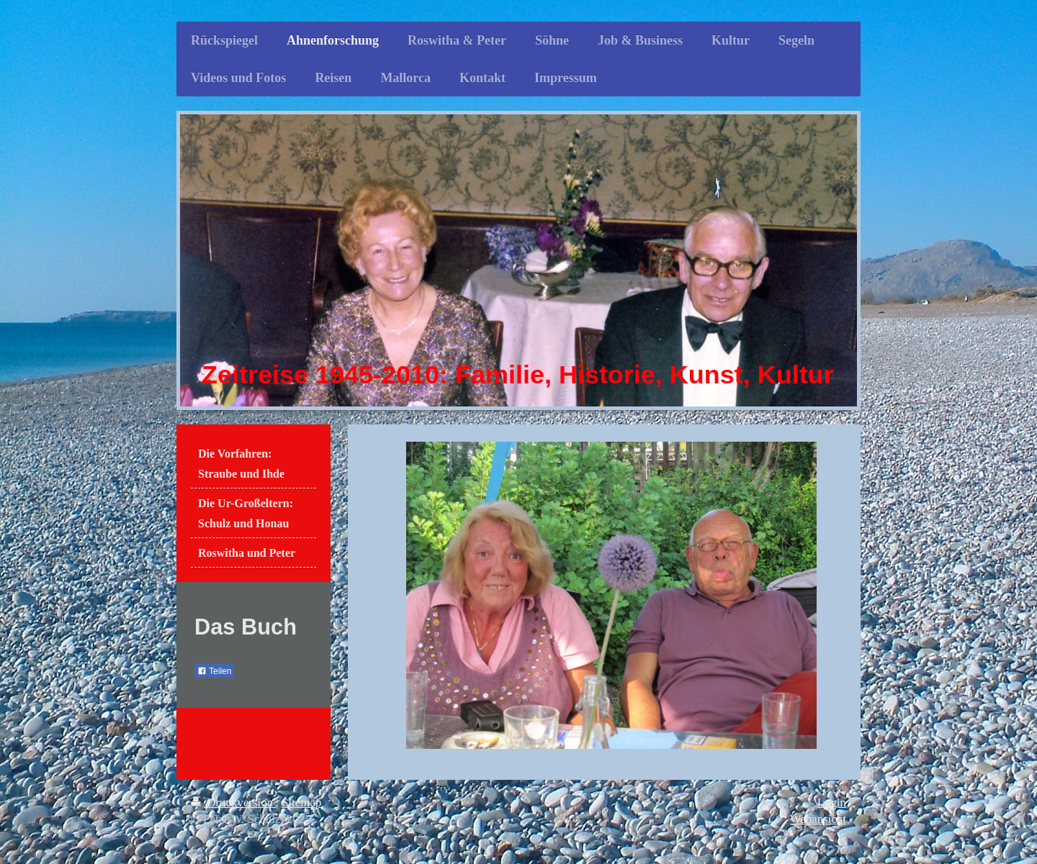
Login (831, 802)
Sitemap (301, 802)
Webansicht (818, 819)
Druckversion (233, 802)
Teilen (214, 671)
